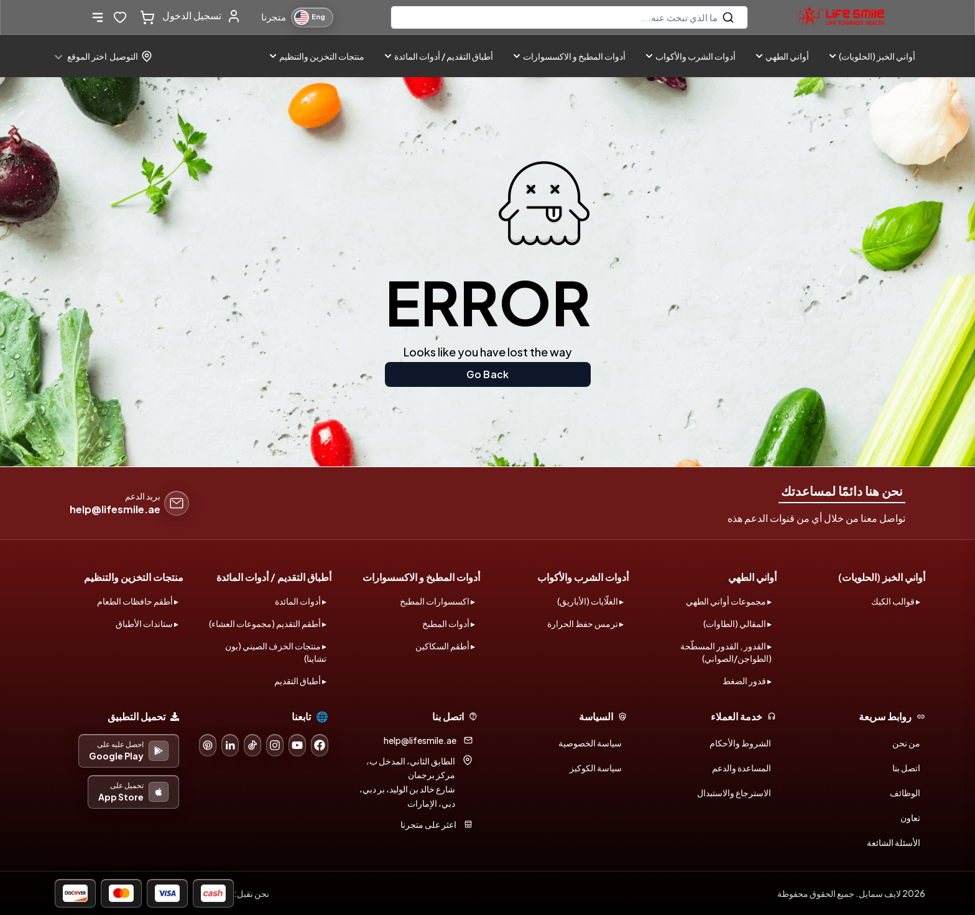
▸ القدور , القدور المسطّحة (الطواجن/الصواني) (726, 652)
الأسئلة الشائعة (893, 842)
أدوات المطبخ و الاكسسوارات (569, 56)
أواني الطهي (782, 56)
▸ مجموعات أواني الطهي (729, 600)
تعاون (910, 817)
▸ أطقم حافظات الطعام (137, 600)
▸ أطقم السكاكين (445, 645)
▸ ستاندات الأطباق (147, 623)
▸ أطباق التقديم (300, 680)
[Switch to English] (312, 17)
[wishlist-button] (120, 17)
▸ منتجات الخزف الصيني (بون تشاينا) (275, 652)
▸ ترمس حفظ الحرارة (585, 623)
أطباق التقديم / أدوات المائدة (438, 56)
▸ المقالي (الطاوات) (737, 623)
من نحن (906, 742)
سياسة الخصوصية (590, 742)
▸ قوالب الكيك (895, 600)
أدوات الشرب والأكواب (690, 56)
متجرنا (273, 16)
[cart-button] (145, 17)
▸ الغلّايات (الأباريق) (590, 600)
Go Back (487, 374)
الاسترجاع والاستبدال (734, 792)
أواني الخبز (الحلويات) (872, 56)
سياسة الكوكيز (596, 767)
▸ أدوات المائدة (300, 600)
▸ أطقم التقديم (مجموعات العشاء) (267, 623)
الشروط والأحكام (740, 742)
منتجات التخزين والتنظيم (316, 56)
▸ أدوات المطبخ (448, 623)
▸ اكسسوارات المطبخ (437, 600)
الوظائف (905, 792)
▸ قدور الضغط (747, 680)
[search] (569, 17)
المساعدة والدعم (741, 767)
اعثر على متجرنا (428, 824)
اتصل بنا (906, 767)
